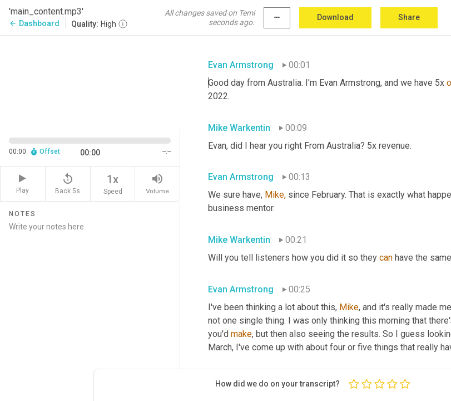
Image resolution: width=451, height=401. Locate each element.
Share (409, 17)
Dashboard (34, 23)
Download (335, 17)
